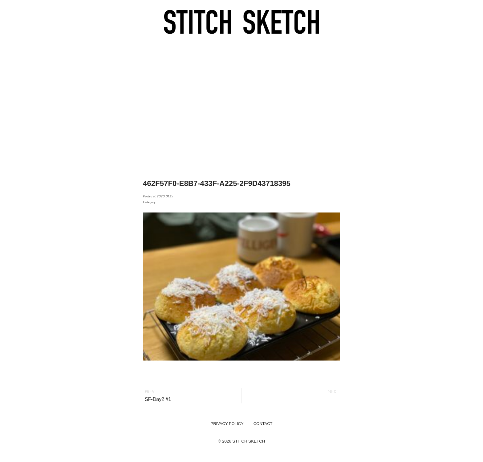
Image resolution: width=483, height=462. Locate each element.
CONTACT (263, 423)
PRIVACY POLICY (226, 423)
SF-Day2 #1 (158, 399)
